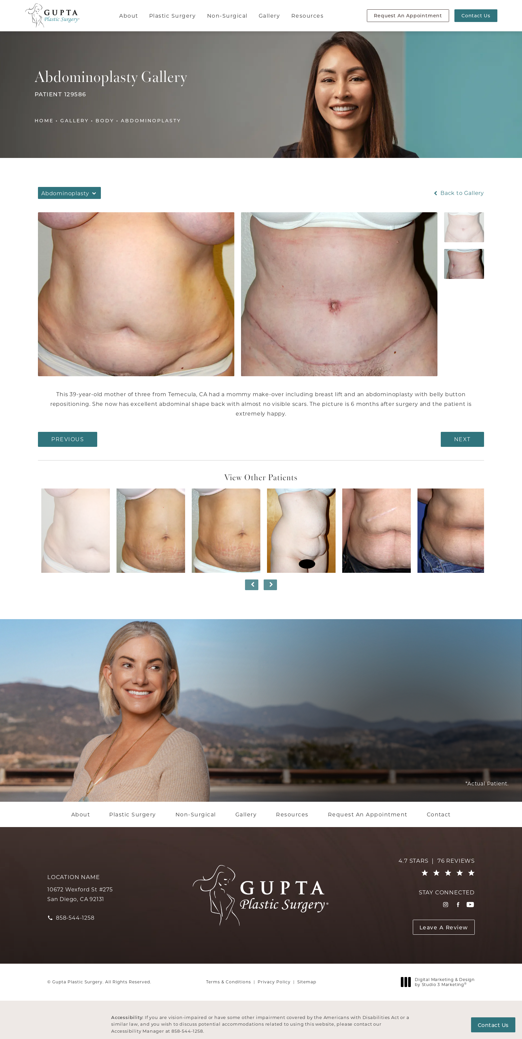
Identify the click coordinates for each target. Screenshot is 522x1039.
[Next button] (270, 584)
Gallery (74, 120)
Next (462, 439)
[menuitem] (129, 16)
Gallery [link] (269, 15)
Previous (67, 439)
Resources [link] (307, 15)
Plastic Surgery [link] (172, 15)
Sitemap (306, 981)
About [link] (128, 15)
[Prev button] (251, 584)
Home (44, 120)
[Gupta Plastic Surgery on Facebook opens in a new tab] (457, 904)
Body (105, 120)
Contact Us (475, 15)
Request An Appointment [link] (367, 814)
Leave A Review (443, 927)
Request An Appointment (408, 15)
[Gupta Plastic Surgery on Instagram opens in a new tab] (445, 904)
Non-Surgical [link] (227, 15)
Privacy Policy (274, 981)
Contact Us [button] (493, 1024)
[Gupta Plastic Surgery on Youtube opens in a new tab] (470, 904)
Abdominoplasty (151, 120)
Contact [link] (439, 814)
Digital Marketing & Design (439, 982)
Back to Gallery (458, 193)
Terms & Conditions (228, 981)
